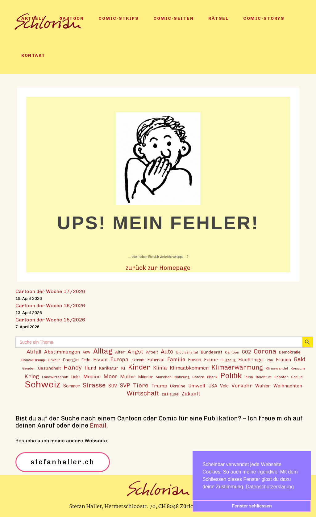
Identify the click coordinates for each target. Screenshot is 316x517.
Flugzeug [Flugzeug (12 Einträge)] (228, 360)
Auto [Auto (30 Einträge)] (167, 351)
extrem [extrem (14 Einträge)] (137, 360)
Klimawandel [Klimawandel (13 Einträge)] (277, 368)
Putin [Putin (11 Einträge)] (249, 377)
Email (98, 425)
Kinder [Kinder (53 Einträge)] (139, 367)
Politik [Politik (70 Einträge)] (231, 375)
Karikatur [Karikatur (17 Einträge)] (108, 368)
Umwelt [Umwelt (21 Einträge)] (197, 386)
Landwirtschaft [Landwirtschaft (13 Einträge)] (55, 377)
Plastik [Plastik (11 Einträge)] (212, 377)
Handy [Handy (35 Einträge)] (73, 367)
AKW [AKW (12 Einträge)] (86, 352)
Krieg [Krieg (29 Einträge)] (31, 376)
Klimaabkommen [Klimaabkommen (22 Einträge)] (189, 368)
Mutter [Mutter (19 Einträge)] (127, 376)
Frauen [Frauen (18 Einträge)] (283, 359)
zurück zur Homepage (158, 267)
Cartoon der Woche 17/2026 (50, 291)
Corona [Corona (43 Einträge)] (265, 351)
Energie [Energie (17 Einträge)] (71, 359)
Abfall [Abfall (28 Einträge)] (34, 351)
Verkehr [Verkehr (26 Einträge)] (241, 386)
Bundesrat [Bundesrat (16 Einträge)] (211, 351)
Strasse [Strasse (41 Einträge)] (94, 385)
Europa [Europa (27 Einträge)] (119, 359)
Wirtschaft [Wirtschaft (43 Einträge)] (143, 393)
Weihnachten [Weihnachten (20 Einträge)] (287, 386)
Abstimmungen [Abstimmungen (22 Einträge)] (62, 352)
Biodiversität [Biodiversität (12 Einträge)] (187, 352)
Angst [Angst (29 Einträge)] (135, 351)
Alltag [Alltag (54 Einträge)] (102, 351)
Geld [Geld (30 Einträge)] (300, 359)
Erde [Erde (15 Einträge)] (85, 360)
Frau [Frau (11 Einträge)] (269, 360)
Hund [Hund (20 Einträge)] (90, 368)
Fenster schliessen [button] (252, 505)
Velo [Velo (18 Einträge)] (224, 386)
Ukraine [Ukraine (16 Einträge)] (177, 385)
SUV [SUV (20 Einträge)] (112, 386)
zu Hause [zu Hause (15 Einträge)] (170, 394)
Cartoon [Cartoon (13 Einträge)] (232, 352)
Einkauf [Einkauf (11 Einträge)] (54, 360)
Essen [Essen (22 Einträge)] (100, 359)
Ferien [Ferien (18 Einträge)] (194, 359)
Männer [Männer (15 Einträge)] (145, 376)
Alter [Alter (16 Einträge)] (120, 351)
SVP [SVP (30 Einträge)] (125, 385)
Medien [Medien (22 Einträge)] (92, 376)
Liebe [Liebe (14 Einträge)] (76, 376)
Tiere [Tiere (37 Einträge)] (140, 385)
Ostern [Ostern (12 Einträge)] (198, 377)
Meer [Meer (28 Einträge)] (110, 376)
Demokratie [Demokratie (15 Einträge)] (290, 352)
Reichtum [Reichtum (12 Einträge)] (264, 377)
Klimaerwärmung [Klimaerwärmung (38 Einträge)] (237, 367)
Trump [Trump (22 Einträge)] (159, 386)
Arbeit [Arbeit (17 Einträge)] (152, 351)
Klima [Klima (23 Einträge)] (160, 368)
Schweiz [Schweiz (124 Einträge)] (42, 384)
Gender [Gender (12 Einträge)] (28, 368)
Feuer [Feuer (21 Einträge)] (211, 359)
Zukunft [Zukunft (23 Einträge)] (190, 394)
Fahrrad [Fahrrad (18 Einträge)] (155, 359)
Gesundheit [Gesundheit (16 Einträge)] (49, 368)
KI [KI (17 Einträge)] (123, 368)
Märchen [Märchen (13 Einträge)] (164, 377)
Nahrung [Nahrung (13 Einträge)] (181, 377)
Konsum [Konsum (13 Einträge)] (298, 368)
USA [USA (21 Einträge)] (212, 386)
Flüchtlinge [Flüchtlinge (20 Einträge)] (250, 359)
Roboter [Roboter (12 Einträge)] (281, 377)
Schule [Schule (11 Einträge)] (297, 377)
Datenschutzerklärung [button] (270, 486)
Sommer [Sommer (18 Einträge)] (71, 386)
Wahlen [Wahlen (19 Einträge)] (263, 386)
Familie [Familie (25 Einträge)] (176, 359)
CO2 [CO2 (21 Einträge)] (246, 352)
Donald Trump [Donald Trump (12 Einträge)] (33, 360)
